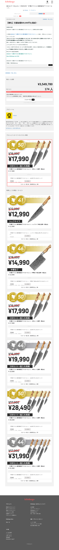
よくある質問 (9, 532)
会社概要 (32, 507)
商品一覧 (8, 522)
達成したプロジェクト (10, 510)
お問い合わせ (9, 535)
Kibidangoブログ (33, 512)
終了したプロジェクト (10, 508)
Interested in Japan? (10, 539)
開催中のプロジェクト (10, 507)
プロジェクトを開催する (11, 515)
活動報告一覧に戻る (48, 19)
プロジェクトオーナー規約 (36, 523)
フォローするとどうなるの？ (29, 102)
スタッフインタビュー (35, 508)
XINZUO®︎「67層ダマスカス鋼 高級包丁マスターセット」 (23, 34)
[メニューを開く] (52, 2)
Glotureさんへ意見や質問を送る (13, 128)
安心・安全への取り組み (35, 513)
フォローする (29, 100)
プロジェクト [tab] (17, 13)
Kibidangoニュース (34, 510)
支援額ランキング (10, 513)
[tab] (42, 13)
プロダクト (33, 10)
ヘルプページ (9, 534)
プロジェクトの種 (10, 512)
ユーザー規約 (33, 522)
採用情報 (8, 537)
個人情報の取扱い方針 (35, 525)
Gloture (26, 10)
